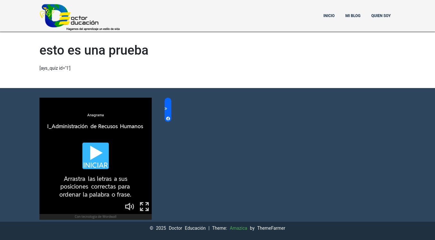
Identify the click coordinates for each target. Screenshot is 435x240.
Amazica (240, 228)
